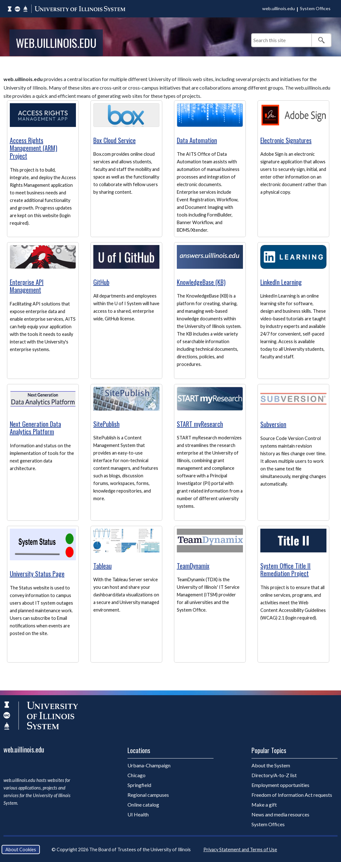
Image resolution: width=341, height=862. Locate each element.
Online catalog (143, 805)
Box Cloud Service (114, 140)
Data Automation (197, 140)
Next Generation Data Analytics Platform (35, 428)
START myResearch (200, 424)
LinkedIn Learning (281, 282)
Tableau (102, 565)
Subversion (273, 424)
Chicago (136, 775)
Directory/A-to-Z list (274, 775)
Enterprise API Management (27, 286)
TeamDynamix (193, 565)
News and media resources (280, 814)
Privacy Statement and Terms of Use (240, 849)
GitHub (101, 282)
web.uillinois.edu (278, 8)
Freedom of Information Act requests (291, 795)
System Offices (315, 8)
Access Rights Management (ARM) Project (33, 147)
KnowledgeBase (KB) (201, 282)
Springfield (139, 785)
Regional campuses (148, 795)
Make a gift (264, 805)
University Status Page (37, 573)
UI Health (138, 814)
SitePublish (106, 424)
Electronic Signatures (286, 140)
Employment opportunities (280, 785)
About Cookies (20, 849)
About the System (270, 765)
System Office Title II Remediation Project (285, 569)
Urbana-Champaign (148, 765)
